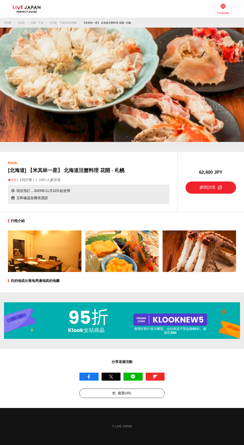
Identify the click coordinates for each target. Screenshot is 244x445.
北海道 (21, 22)
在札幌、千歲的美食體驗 (63, 22)
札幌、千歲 (37, 22)
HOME (7, 22)
